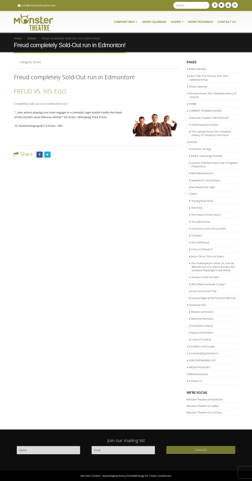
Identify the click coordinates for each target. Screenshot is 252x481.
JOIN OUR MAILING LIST (202, 360)
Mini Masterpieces (202, 173)
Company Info (124, 22)
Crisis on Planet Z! (201, 249)
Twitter (47, 155)
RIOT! (194, 194)
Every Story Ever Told (203, 291)
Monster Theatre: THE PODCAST (210, 118)
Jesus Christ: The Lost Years (207, 256)
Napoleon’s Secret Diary (205, 180)
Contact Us (227, 22)
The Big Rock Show (202, 201)
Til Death (196, 235)
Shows (176, 22)
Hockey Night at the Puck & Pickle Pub (213, 298)
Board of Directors (202, 332)
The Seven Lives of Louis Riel (208, 228)
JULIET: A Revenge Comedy (206, 156)
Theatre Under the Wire (205, 277)
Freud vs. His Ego (201, 149)
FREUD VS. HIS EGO (40, 91)
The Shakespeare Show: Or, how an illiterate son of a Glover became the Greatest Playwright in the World (213, 266)
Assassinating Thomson (203, 353)
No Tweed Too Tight (203, 187)
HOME (192, 104)
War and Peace (200, 242)
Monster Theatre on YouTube (204, 412)
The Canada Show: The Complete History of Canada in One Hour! (211, 133)
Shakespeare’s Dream (204, 124)
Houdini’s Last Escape (202, 346)
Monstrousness (200, 22)
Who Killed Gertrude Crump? (208, 284)
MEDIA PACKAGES (199, 367)
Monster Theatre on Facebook (205, 399)
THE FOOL (197, 208)
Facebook (39, 155)
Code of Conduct (201, 339)
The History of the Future (206, 214)
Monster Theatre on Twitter (203, 406)
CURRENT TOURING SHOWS (205, 110)
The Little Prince (200, 221)
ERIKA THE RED (197, 69)
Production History (202, 325)
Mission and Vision (202, 312)
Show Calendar (154, 22)
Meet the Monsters (202, 318)
